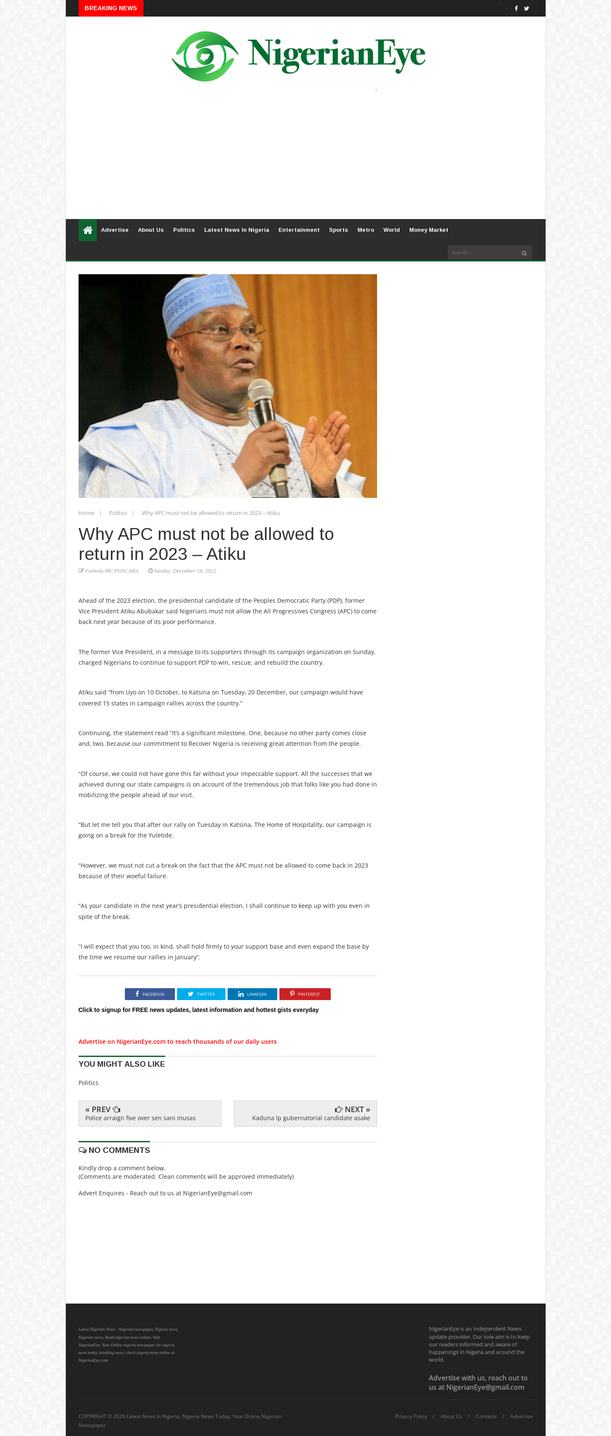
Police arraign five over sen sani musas (140, 1118)
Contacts (486, 1416)
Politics (184, 230)
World (391, 230)
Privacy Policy (411, 1416)
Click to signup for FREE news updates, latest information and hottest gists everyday (199, 1009)
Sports (338, 230)
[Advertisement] (306, 159)
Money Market (428, 230)
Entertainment (299, 230)
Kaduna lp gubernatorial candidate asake (311, 1118)
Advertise (115, 230)
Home (87, 513)
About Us (151, 230)
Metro (366, 230)
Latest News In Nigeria (236, 230)
